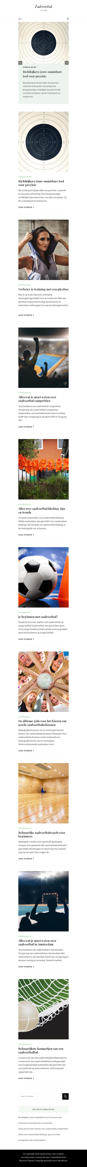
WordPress (62, 1160)
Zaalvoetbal (43, 6)
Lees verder (26, 207)
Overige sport (29, 67)
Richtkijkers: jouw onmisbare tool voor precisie (41, 183)
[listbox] (43, 63)
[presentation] (20, 63)
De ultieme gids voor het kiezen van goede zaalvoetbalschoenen (42, 723)
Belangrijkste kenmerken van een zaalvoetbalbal (40, 1050)
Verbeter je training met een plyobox (43, 289)
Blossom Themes (27, 1160)
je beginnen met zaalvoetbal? (38, 617)
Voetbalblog (24, 285)
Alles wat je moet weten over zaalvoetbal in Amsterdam (37, 942)
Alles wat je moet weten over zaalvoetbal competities (37, 399)
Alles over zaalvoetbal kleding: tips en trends (41, 510)
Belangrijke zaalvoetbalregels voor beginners (41, 834)
